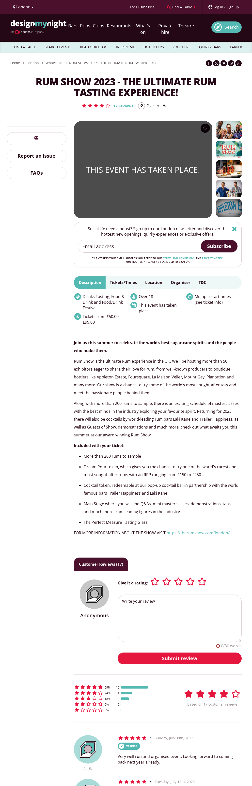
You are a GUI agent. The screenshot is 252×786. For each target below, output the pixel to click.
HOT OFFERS (153, 47)
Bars (73, 26)
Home (15, 62)
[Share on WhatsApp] (231, 63)
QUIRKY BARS (210, 47)
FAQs (36, 172)
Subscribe (219, 246)
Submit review (179, 658)
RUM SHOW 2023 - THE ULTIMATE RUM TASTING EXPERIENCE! (119, 62)
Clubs (98, 26)
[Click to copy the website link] (238, 63)
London (33, 62)
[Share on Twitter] (216, 63)
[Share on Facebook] (209, 63)
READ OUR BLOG (93, 47)
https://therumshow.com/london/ (198, 533)
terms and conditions (179, 258)
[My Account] (223, 7)
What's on (143, 29)
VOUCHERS (181, 47)
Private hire (165, 29)
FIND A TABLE (25, 47)
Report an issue (36, 155)
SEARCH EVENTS (58, 47)
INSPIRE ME (125, 47)
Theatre (186, 26)
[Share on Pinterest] (223, 63)
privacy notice (212, 258)
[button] (107, 106)
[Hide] (234, 229)
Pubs (85, 26)
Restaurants (119, 26)
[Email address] (139, 246)
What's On (54, 62)
